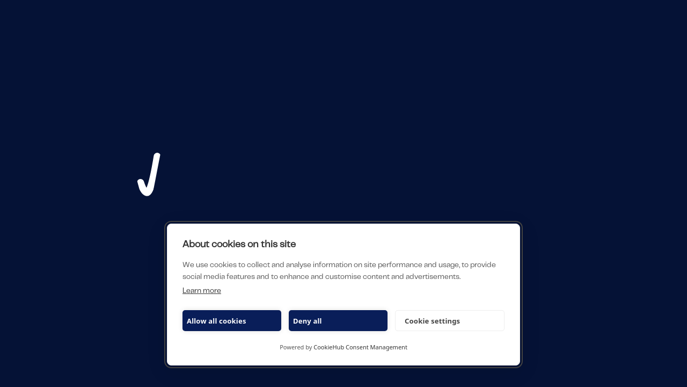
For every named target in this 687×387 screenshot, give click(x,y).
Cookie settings (432, 321)
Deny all (307, 321)
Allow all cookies (216, 321)
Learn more (201, 291)
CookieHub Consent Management (360, 347)
